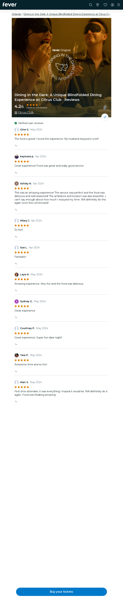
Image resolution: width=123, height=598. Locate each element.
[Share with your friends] (104, 117)
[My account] (112, 4)
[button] (61, 592)
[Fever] (9, 4)
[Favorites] (105, 4)
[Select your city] (97, 5)
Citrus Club (26, 112)
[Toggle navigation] (118, 4)
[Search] (90, 4)
